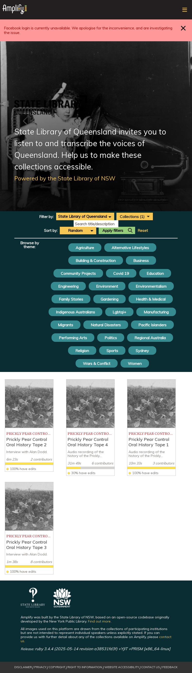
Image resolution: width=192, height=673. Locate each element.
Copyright (57, 667)
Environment (107, 286)
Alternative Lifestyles (130, 247)
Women (135, 363)
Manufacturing (156, 312)
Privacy (40, 667)
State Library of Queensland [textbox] (82, 216)
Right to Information (85, 667)
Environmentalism (151, 286)
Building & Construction (96, 260)
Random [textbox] (75, 230)
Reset (143, 230)
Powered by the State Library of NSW (64, 178)
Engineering (68, 286)
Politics (111, 337)
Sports (112, 350)
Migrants (65, 324)
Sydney (142, 350)
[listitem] (29, 425)
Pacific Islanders (152, 324)
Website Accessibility (122, 667)
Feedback (170, 667)
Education (155, 273)
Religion (82, 350)
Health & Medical (151, 299)
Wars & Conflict (96, 363)
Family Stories (71, 299)
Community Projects (78, 273)
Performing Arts (73, 337)
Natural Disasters (106, 324)
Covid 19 (121, 273)
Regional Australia (150, 337)
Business (141, 260)
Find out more (99, 621)
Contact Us (150, 667)
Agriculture (85, 247)
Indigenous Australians (75, 312)
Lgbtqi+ (119, 312)
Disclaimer (23, 667)
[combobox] (85, 216)
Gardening (109, 299)
